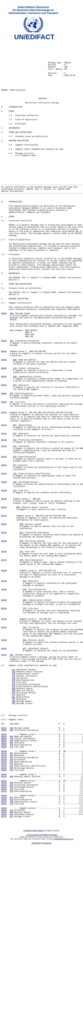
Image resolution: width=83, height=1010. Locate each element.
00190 (4, 581)
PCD (14, 571)
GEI (11, 401)
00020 (4, 401)
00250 (4, 641)
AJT (24, 770)
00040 (4, 424)
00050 (4, 434)
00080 (4, 464)
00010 (4, 368)
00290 (4, 689)
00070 (4, 454)
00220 (4, 611)
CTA (14, 434)
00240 (4, 631)
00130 (4, 520)
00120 (4, 512)
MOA (21, 621)
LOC (14, 560)
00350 (4, 760)
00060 (4, 444)
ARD (18, 601)
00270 (4, 664)
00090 (4, 474)
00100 (4, 487)
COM (14, 444)
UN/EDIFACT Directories (41, 999)
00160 (4, 550)
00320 (4, 722)
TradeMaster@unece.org (63, 995)
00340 (4, 745)
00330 (4, 735)
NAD (14, 424)
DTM (11, 464)
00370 (4, 778)
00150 (4, 540)
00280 (4, 677)
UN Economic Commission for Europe (41, 991)
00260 (4, 654)
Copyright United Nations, (34, 987)
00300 (4, 700)
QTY (14, 550)
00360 (4, 770)
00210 (4, 601)
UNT (11, 778)
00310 (4, 712)
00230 (4, 621)
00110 (4, 502)
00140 (4, 528)
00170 (4, 560)
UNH (11, 368)
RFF (14, 454)
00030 (4, 414)
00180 (4, 571)
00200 (4, 591)
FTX (11, 474)
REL (14, 502)
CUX (14, 528)
